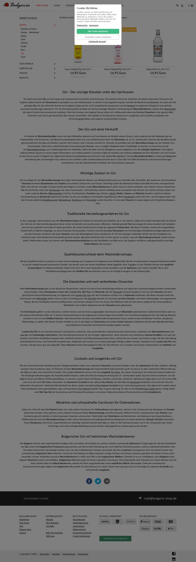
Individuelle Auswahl (97, 41)
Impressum (94, 25)
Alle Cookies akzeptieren (98, 31)
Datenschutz (82, 25)
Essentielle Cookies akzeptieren (98, 37)
